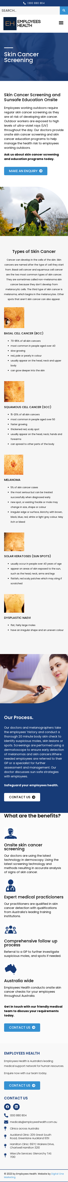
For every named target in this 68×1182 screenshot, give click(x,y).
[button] (61, 23)
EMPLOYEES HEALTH (28, 24)
